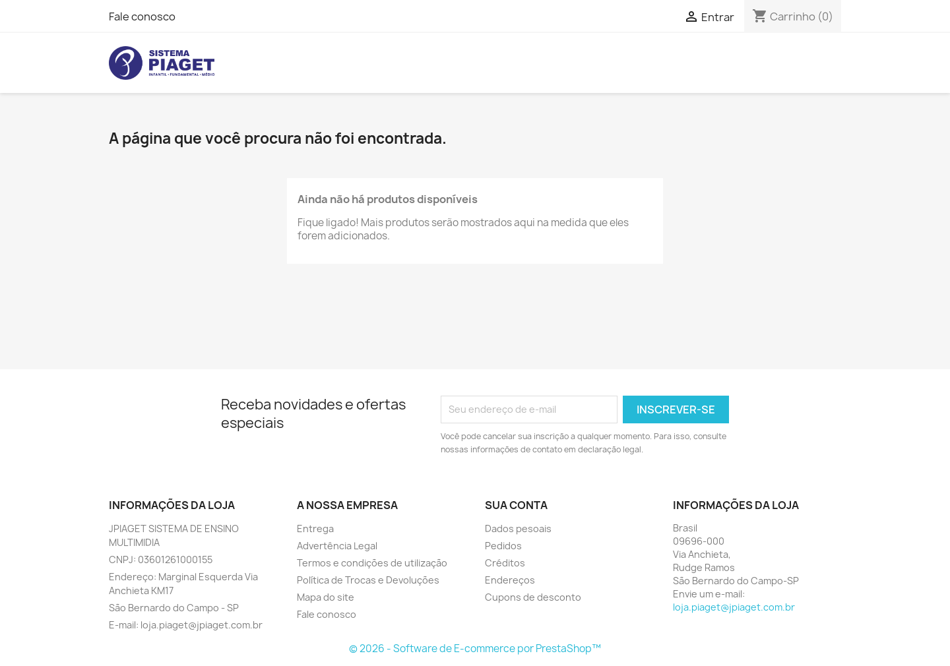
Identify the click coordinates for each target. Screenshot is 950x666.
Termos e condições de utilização (372, 563)
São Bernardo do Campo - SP (174, 607)
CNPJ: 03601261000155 (160, 559)
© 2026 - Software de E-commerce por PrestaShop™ (475, 648)
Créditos (505, 563)
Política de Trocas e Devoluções (368, 580)
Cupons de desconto (533, 597)
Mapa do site (325, 597)
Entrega (315, 528)
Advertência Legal (337, 545)
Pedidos (503, 545)
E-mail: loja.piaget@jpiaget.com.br (186, 625)
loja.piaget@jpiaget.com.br (734, 607)
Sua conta (516, 505)
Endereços (510, 580)
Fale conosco (142, 16)
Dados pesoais (518, 528)
